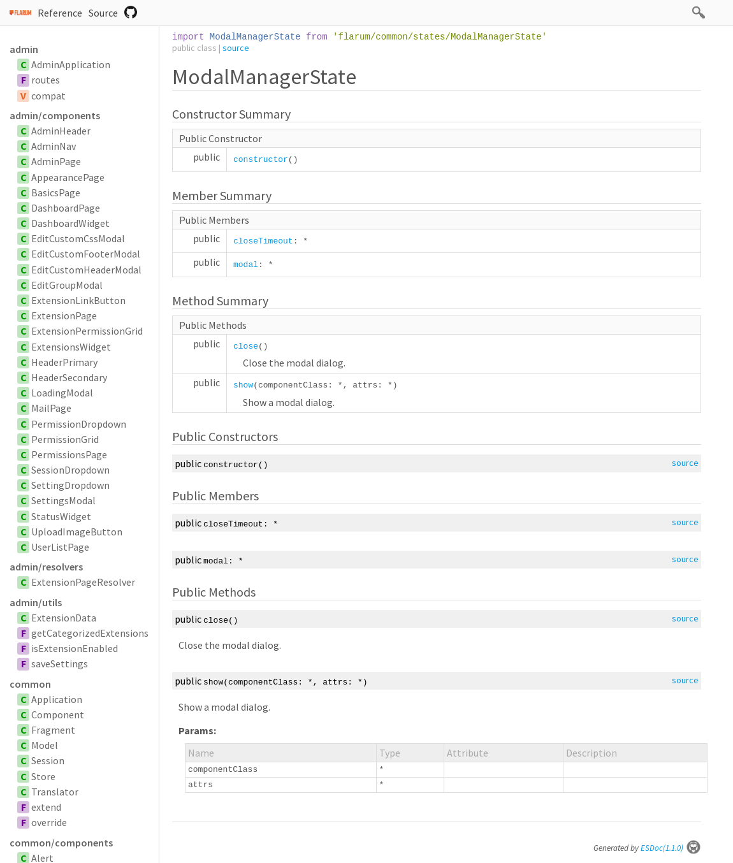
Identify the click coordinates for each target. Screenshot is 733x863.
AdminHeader (61, 130)
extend (46, 807)
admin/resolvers (46, 566)
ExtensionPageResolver (83, 582)
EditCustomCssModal (78, 238)
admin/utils (36, 602)
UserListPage (60, 546)
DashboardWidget (70, 223)
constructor (260, 159)
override (49, 822)
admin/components (55, 115)
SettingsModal (63, 500)
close (245, 346)
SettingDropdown (70, 485)
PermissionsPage (69, 454)
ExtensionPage (64, 315)
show (243, 385)
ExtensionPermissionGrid (87, 330)
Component (57, 714)
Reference (60, 12)
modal (245, 265)
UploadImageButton (76, 531)
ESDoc (671, 848)
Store (43, 776)
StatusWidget (61, 516)
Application (56, 699)
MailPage (51, 408)
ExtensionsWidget (71, 346)
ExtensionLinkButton (78, 300)
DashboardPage (65, 207)
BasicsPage (55, 192)
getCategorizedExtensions (90, 633)
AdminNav (53, 146)
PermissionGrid (65, 439)
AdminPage (56, 161)
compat (48, 95)
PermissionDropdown (78, 423)
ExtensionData (63, 617)
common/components (61, 842)
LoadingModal (62, 392)
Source (103, 12)
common (30, 684)
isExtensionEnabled (74, 648)
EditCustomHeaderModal (86, 269)
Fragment (53, 729)
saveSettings (59, 663)
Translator (54, 791)
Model (44, 745)
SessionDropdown (70, 469)
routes (45, 79)
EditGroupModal (67, 285)
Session (47, 760)
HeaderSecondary (69, 377)
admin (24, 49)
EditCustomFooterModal (85, 253)
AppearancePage (68, 177)
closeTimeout (263, 241)
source (235, 48)
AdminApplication (70, 64)
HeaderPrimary (64, 362)
